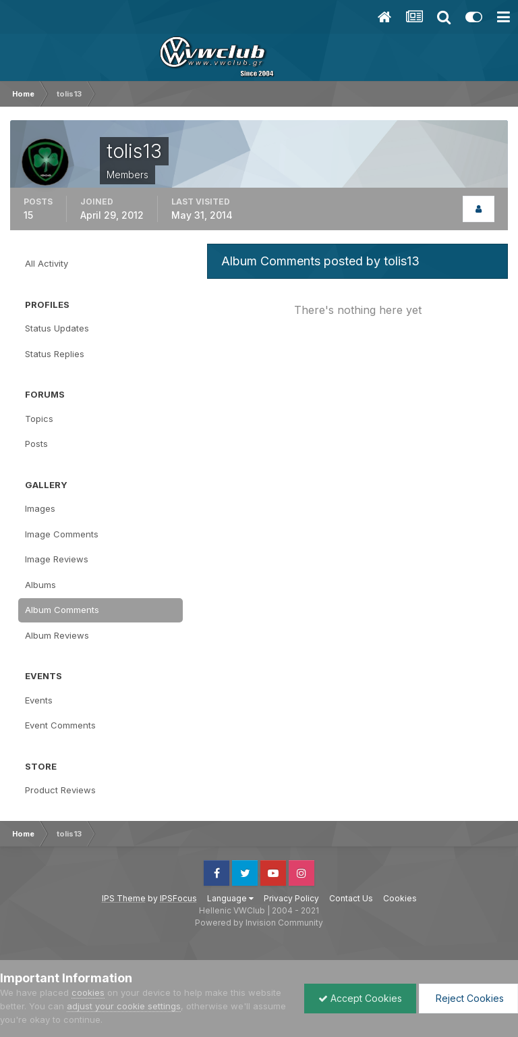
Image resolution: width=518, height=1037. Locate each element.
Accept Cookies (360, 998)
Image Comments (61, 534)
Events (39, 700)
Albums (40, 584)
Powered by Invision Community (259, 923)
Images (40, 508)
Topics (39, 418)
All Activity (46, 263)
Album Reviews (57, 635)
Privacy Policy (291, 898)
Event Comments (60, 725)
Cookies (400, 898)
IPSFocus (178, 898)
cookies (88, 992)
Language (230, 898)
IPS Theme (124, 898)
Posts (36, 443)
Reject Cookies (468, 998)
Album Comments (62, 609)
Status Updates (57, 328)
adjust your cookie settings (124, 1006)
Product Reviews (60, 790)
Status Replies (54, 353)
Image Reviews (56, 559)
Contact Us (351, 898)
